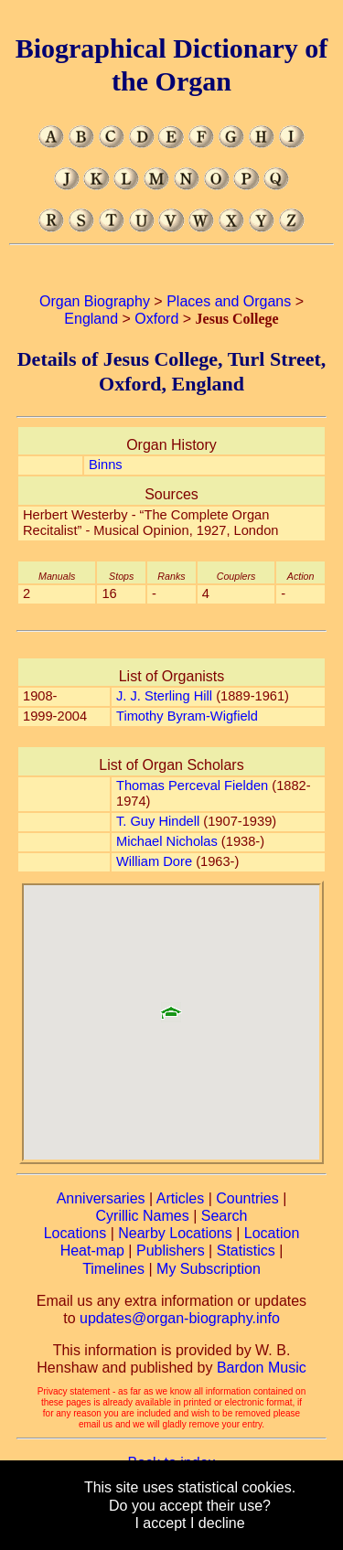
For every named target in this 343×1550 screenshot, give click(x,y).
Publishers (170, 1250)
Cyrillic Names (142, 1216)
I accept (160, 1523)
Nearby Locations (175, 1233)
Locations (75, 1233)
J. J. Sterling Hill (164, 696)
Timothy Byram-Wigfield (187, 716)
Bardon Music (261, 1367)
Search (224, 1216)
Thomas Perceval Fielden (192, 785)
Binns (106, 464)
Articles (180, 1198)
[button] (171, 1005)
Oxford (156, 318)
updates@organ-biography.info (180, 1318)
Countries (247, 1198)
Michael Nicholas (167, 841)
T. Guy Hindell (157, 821)
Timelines (113, 1269)
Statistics (246, 1250)
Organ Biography (94, 301)
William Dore (154, 861)
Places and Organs (228, 301)
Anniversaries (101, 1198)
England (91, 318)
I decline (217, 1523)
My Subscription (208, 1269)
